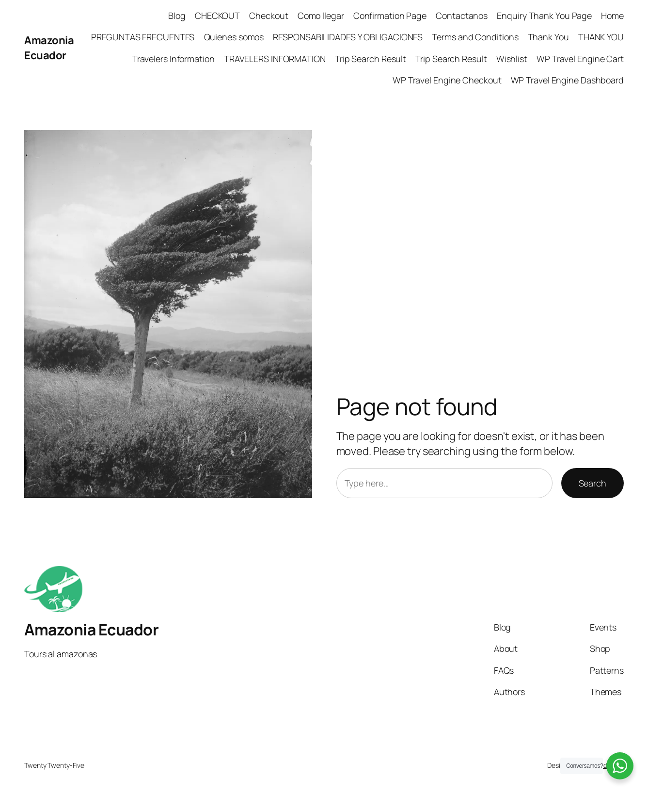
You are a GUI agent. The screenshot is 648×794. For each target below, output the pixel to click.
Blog (177, 15)
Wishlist (511, 59)
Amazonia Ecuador (49, 48)
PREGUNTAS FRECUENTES (142, 37)
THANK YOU (601, 37)
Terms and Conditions (475, 37)
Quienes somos (234, 37)
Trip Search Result (370, 59)
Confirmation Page (390, 15)
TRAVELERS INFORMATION (275, 59)
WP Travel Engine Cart (580, 59)
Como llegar (321, 15)
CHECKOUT (217, 15)
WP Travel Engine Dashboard (567, 80)
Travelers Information (173, 59)
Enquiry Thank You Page (544, 15)
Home (612, 15)
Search (592, 483)
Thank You (548, 37)
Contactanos (462, 15)
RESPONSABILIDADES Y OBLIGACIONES (348, 37)
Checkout (268, 15)
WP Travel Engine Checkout (447, 80)
